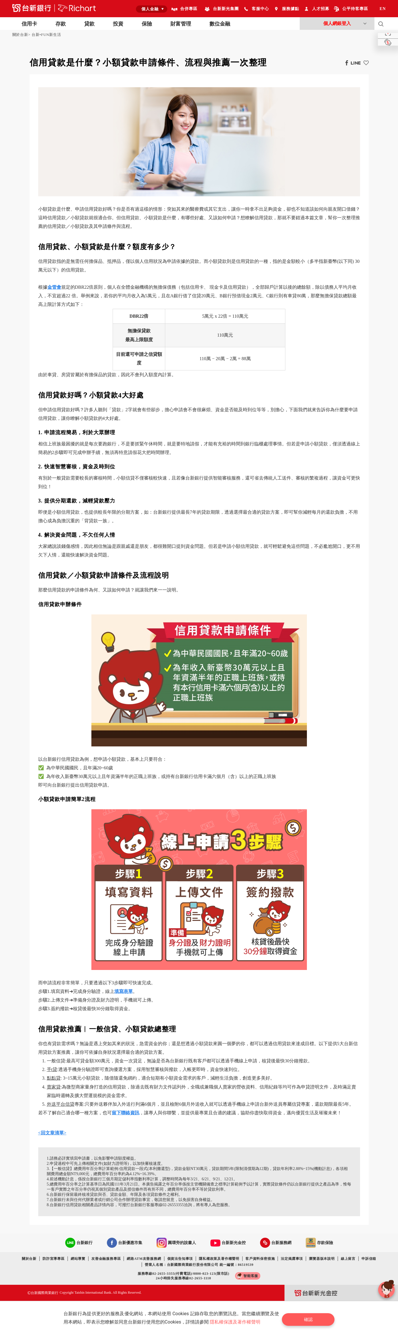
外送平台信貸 (60, 1104)
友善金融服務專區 (106, 1259)
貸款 (89, 24)
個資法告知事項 (180, 1259)
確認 (311, 1318)
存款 (60, 24)
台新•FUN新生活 (46, 34)
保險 (147, 24)
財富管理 (180, 24)
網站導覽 (78, 1259)
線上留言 (348, 1259)
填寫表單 (123, 991)
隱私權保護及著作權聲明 (237, 1322)
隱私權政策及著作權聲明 (219, 1259)
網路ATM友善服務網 (144, 1259)
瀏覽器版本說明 (322, 1259)
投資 (118, 24)
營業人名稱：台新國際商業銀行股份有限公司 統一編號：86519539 (199, 1265)
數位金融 (219, 24)
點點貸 (54, 1078)
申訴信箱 (369, 1259)
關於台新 (20, 34)
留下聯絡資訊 (125, 1112)
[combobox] (151, 8)
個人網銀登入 (337, 23)
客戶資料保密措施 (260, 1259)
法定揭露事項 (292, 1259)
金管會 (54, 287)
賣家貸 (54, 1086)
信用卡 (29, 24)
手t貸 (52, 1069)
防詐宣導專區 (54, 1259)
